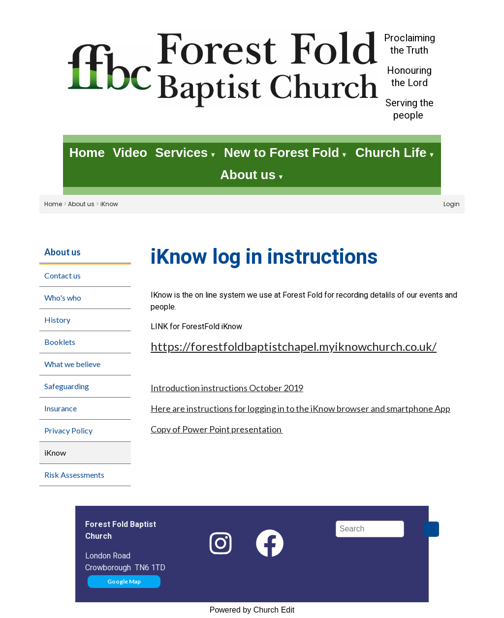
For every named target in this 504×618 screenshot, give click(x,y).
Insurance (60, 408)
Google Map (124, 581)
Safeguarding (66, 386)
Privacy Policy (68, 430)
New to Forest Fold (281, 152)
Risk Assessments (74, 474)
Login (451, 204)
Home (87, 152)
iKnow (109, 204)
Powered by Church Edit (252, 610)
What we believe (72, 364)
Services (181, 152)
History (57, 319)
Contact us (62, 275)
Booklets (59, 341)
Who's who (62, 297)
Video (130, 152)
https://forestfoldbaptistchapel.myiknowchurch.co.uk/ (294, 346)
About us (248, 174)
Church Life (390, 152)
